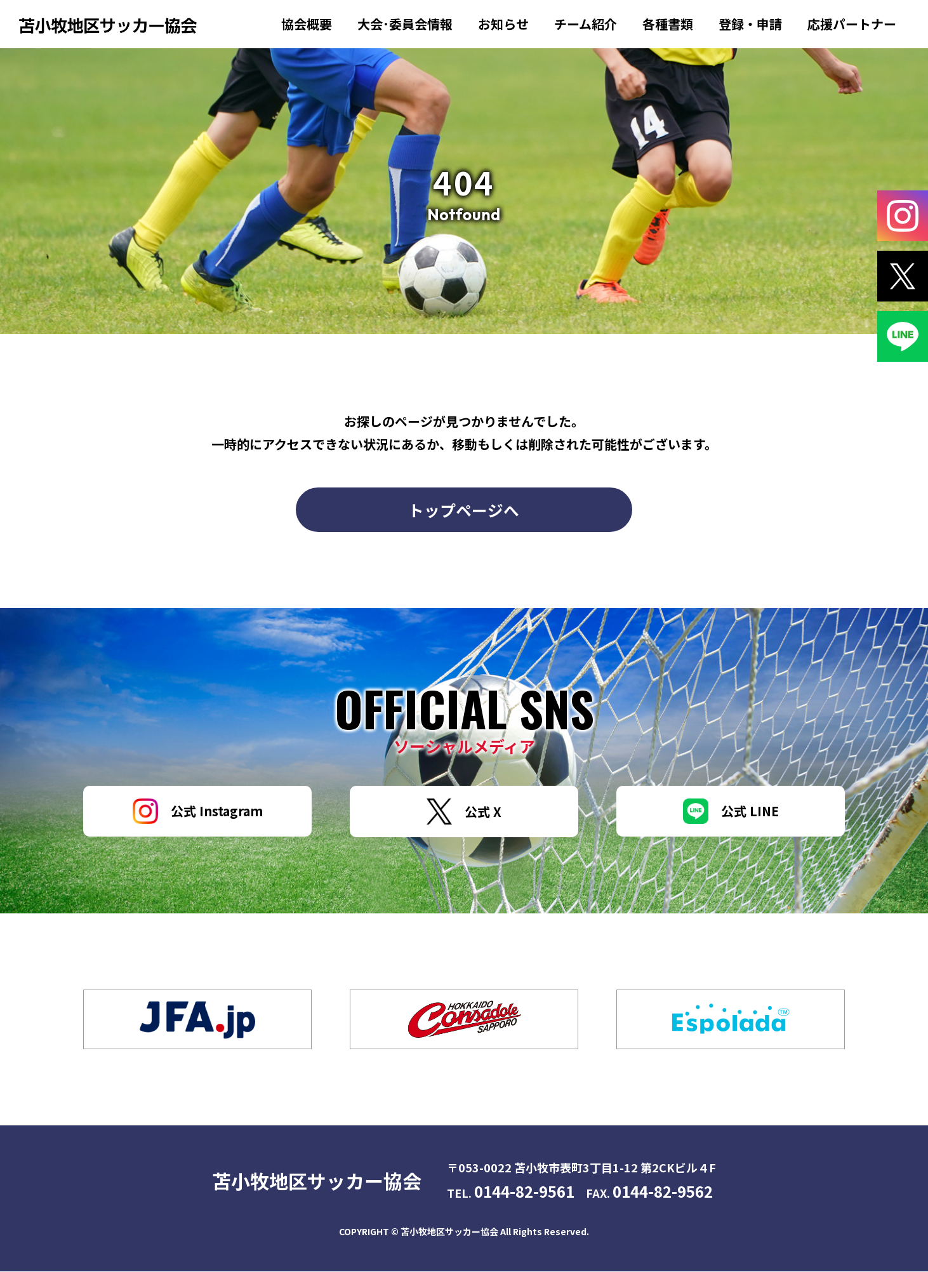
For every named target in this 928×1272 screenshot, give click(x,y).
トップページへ (464, 509)
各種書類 (667, 24)
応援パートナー (851, 24)
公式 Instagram (198, 812)
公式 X (464, 812)
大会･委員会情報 (405, 24)
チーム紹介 (585, 24)
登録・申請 (750, 24)
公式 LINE (731, 812)
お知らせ (503, 24)
